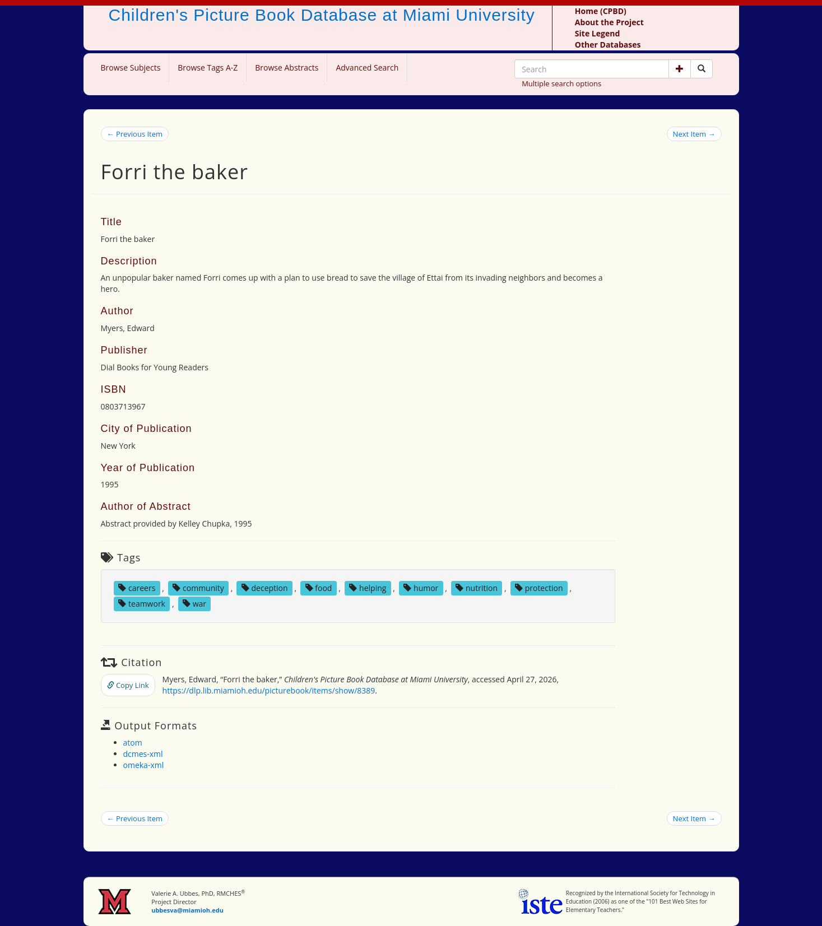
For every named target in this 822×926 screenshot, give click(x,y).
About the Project (609, 22)
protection (539, 588)
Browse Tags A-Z (208, 67)
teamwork (141, 603)
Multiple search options (561, 83)
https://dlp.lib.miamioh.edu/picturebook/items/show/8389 (268, 690)
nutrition (477, 588)
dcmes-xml (143, 753)
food (318, 588)
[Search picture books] (701, 68)
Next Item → (694, 134)
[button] (679, 68)
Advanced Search (367, 67)
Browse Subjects (131, 67)
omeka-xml (143, 765)
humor (420, 588)
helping (367, 588)
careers (136, 588)
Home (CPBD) (600, 11)
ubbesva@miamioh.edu (187, 910)
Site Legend (597, 33)
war (194, 603)
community (198, 588)
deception (265, 588)
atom (132, 742)
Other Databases (608, 44)
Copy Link (128, 685)
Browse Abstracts (286, 67)
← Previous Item (135, 134)
